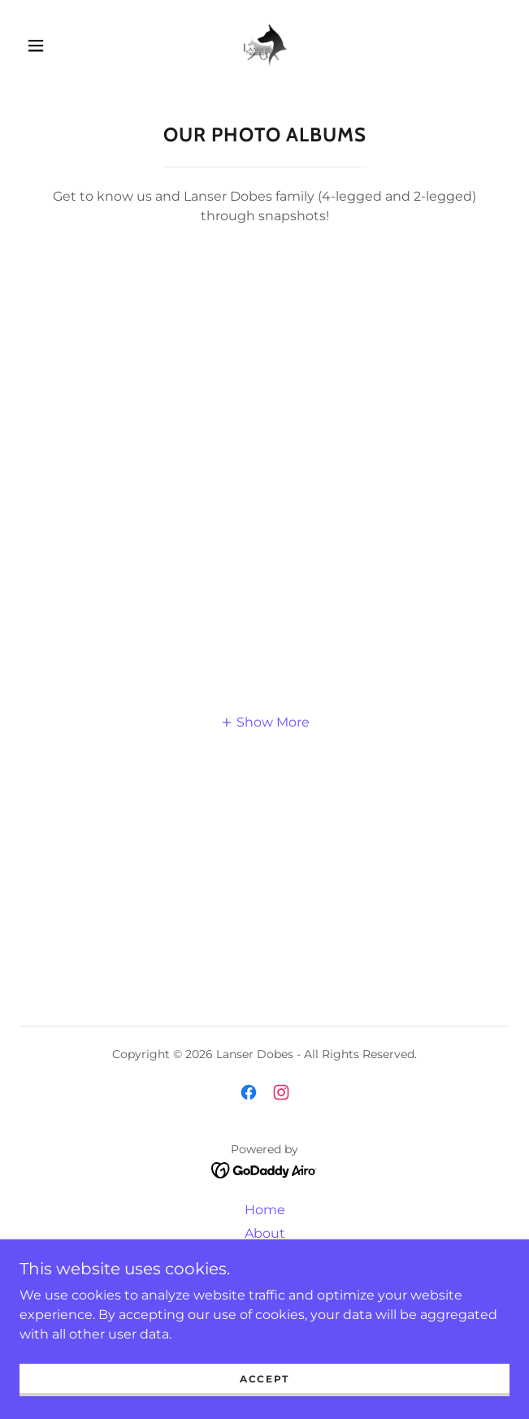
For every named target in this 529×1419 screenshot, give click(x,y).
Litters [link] (264, 1280)
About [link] (265, 1233)
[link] (264, 45)
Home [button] (265, 1209)
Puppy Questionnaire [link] (264, 1304)
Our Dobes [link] (265, 1257)
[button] (44, 45)
